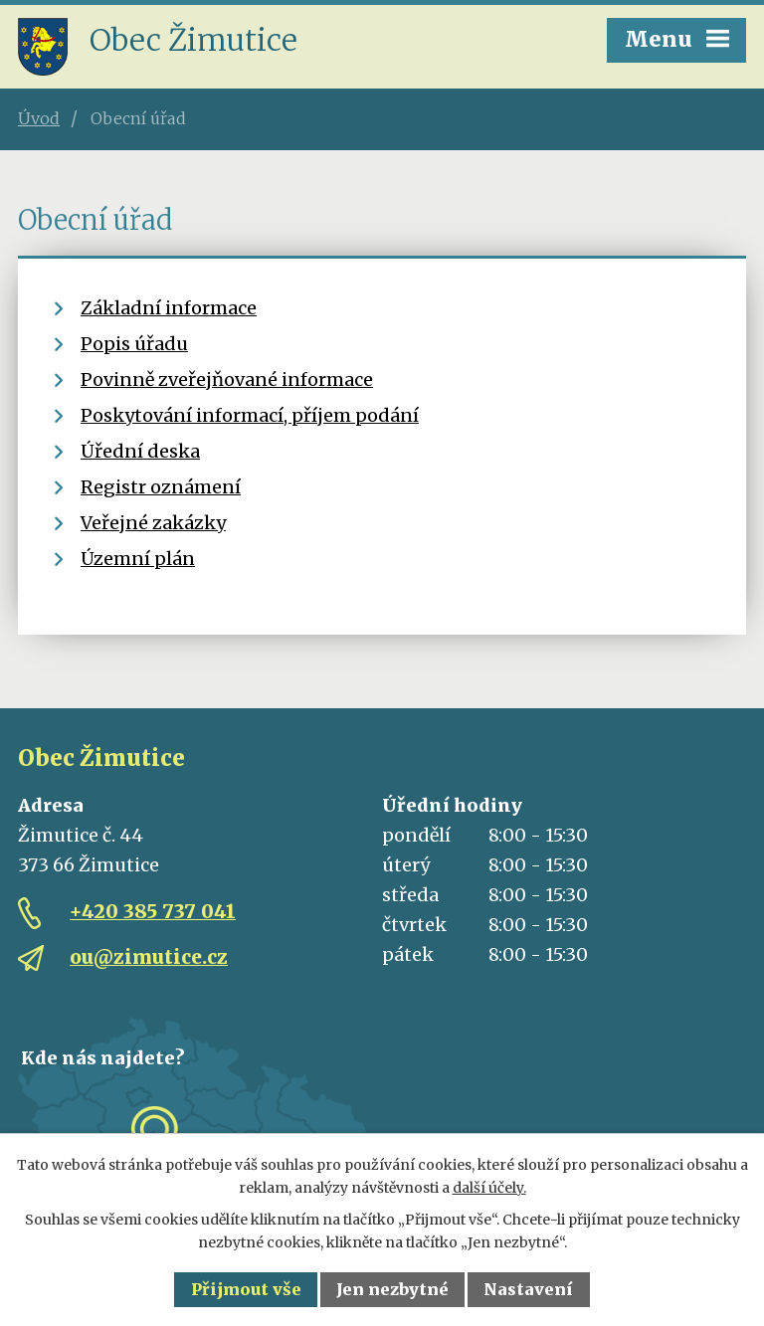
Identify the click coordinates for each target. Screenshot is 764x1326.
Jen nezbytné (392, 1289)
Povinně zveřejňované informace (227, 379)
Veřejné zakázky (153, 522)
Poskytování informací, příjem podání (250, 415)
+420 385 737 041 (153, 911)
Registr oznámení (161, 486)
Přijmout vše (246, 1289)
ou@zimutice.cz (149, 957)
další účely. (489, 1188)
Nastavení (528, 1289)
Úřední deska (140, 451)
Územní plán (138, 558)
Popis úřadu (134, 343)
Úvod (39, 118)
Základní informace (169, 307)
